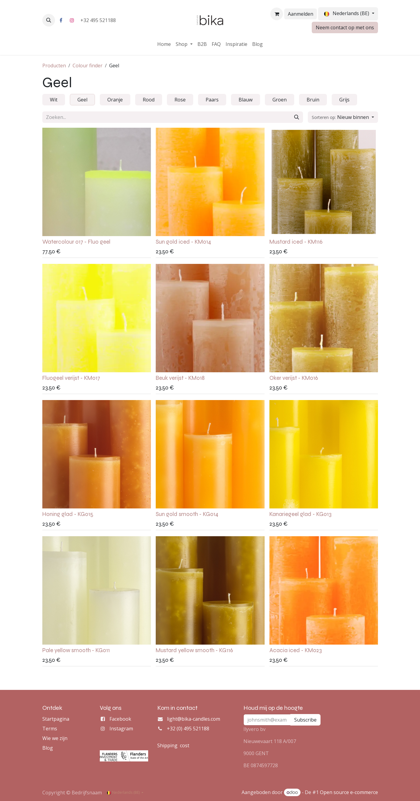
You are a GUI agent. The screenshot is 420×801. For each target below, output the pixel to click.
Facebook (120, 719)
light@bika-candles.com (193, 719)
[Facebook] (61, 20)
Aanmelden (300, 14)
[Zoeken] (296, 117)
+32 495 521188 (98, 20)
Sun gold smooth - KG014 (187, 514)
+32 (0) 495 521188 (188, 728)
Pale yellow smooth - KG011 (76, 650)
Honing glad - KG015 (67, 514)
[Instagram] (72, 20)
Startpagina (55, 719)
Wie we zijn (54, 738)
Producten (54, 65)
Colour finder (88, 65)
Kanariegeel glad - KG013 (300, 514)
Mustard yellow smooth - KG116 (194, 650)
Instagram (121, 728)
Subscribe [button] (305, 719)
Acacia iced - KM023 (295, 650)
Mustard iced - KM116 (295, 242)
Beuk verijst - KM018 (180, 378)
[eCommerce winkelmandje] (276, 14)
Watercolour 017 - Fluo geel (76, 242)
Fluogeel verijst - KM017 (71, 378)
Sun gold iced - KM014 (183, 242)
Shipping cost (173, 745)
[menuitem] (164, 44)
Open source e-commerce (349, 792)
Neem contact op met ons (345, 27)
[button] (48, 20)
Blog (47, 748)
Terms (49, 728)
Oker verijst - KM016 (293, 378)
